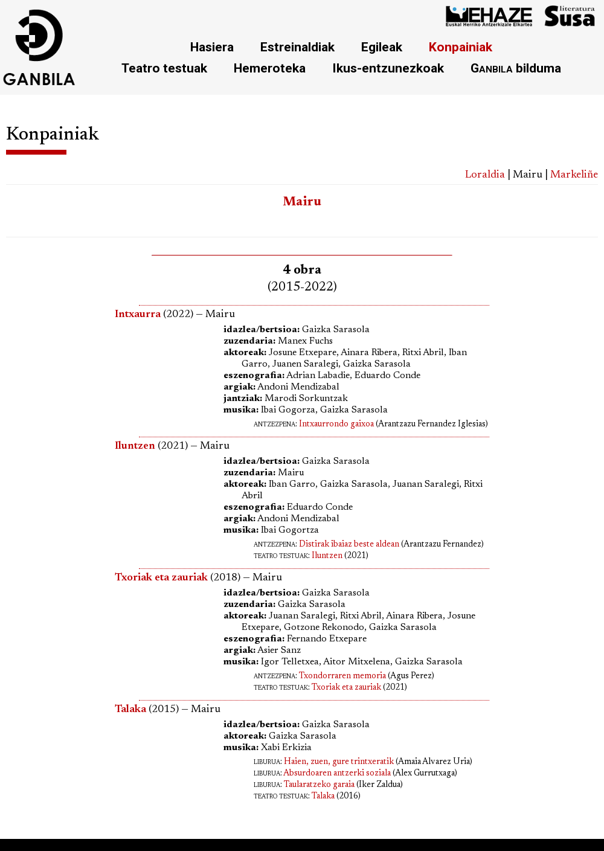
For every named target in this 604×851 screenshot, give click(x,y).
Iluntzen (327, 556)
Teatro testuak (164, 67)
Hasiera (212, 46)
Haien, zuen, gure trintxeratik (339, 762)
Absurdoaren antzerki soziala (337, 773)
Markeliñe (574, 175)
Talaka (323, 796)
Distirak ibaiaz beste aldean (349, 545)
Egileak (381, 46)
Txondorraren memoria (342, 676)
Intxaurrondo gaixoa (336, 424)
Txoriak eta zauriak (346, 688)
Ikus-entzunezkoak (388, 67)
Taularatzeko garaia (319, 785)
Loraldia (485, 175)
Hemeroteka (270, 67)
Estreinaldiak (297, 46)
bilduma (516, 67)
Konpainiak (460, 46)
